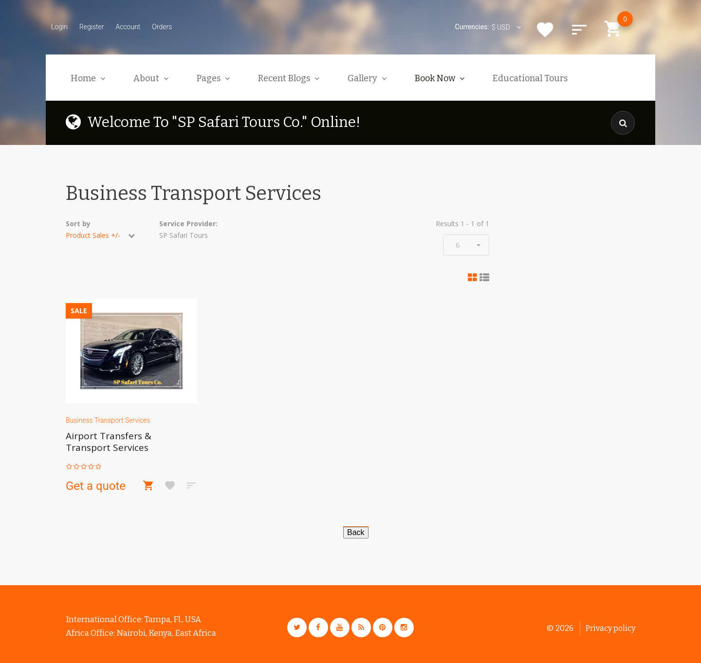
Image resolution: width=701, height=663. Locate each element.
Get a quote (96, 486)
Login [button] (59, 27)
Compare (579, 29)
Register (91, 27)
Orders (162, 27)
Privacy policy (610, 628)
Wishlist (545, 29)
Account (127, 27)
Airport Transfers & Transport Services (108, 442)
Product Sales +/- (93, 235)
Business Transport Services (108, 420)
